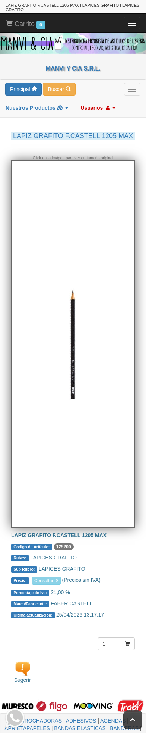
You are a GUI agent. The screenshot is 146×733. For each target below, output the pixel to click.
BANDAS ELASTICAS (80, 726)
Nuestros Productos (37, 106)
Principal (23, 87)
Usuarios (97, 106)
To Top (132, 719)
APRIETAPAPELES (27, 726)
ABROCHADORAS (40, 718)
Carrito (25, 22)
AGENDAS (113, 718)
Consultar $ (46, 578)
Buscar (59, 87)
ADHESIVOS (81, 718)
